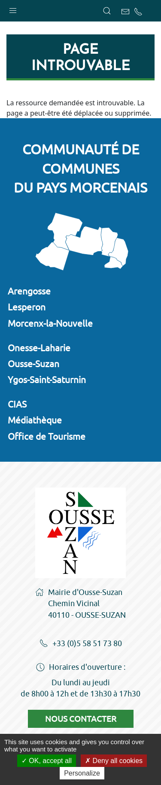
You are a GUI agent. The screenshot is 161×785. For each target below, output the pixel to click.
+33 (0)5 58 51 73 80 (80, 644)
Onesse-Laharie (39, 348)
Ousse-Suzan (33, 364)
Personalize (82, 773)
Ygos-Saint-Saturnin (47, 379)
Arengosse (29, 291)
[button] (13, 8)
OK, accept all (46, 760)
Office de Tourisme (46, 436)
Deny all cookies (114, 760)
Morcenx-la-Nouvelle (50, 323)
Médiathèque (35, 420)
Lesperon (27, 307)
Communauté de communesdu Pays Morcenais (80, 168)
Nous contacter (80, 719)
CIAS (17, 404)
